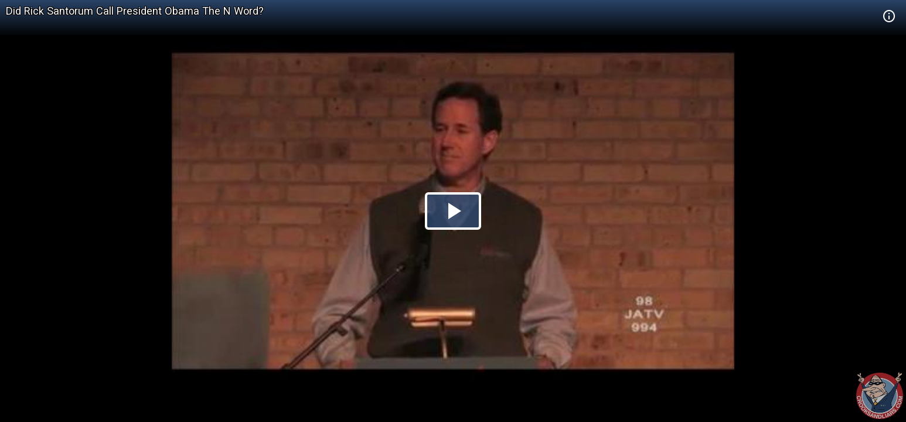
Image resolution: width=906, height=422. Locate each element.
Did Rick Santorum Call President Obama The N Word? (135, 11)
